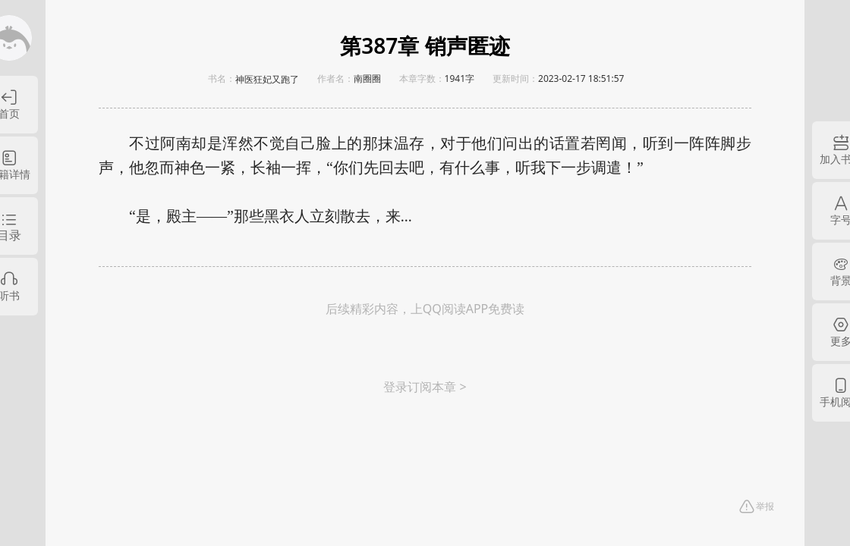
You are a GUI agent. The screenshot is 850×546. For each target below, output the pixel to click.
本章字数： (422, 78)
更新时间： (515, 78)
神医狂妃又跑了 (267, 79)
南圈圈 (367, 78)
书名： (221, 78)
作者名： (335, 78)
